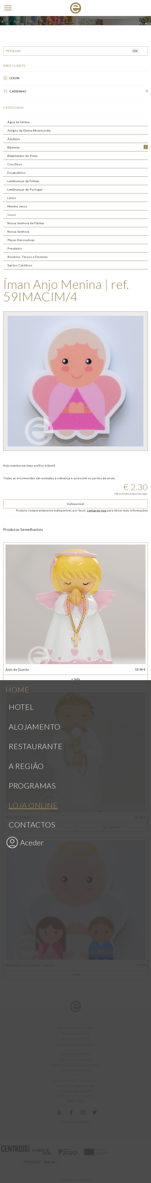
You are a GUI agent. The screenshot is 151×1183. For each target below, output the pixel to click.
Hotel (21, 373)
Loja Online (33, 472)
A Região (26, 433)
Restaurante (36, 413)
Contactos (32, 491)
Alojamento (34, 393)
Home (17, 356)
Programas (32, 452)
